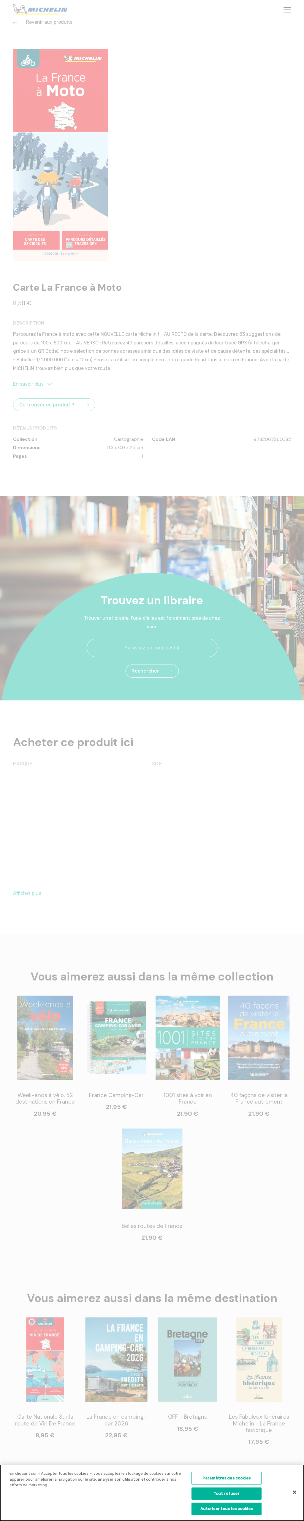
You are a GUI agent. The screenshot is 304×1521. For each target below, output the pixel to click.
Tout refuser (226, 1494)
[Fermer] (294, 1493)
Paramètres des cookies (226, 1479)
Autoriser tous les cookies (226, 1510)
